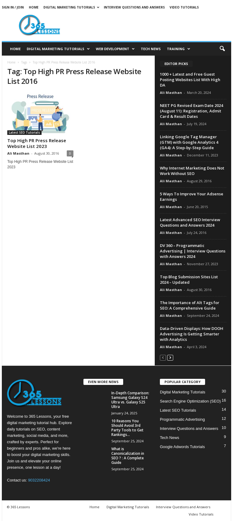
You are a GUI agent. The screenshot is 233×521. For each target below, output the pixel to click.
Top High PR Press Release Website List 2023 (36, 143)
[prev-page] (163, 357)
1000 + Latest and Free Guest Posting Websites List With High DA (190, 79)
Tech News (151, 48)
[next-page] (170, 357)
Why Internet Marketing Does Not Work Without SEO (192, 170)
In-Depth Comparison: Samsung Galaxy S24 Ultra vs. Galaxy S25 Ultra (130, 399)
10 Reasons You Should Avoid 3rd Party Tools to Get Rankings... (127, 427)
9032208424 (39, 480)
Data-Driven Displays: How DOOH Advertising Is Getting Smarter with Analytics (191, 334)
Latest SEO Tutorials (24, 132)
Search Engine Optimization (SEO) (190, 401)
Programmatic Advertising (182, 419)
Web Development (115, 49)
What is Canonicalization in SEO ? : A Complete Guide (127, 455)
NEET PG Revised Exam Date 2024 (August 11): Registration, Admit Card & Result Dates (191, 111)
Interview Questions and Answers (134, 7)
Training (178, 49)
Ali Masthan (18, 153)
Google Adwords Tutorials (182, 446)
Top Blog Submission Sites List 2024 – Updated (189, 279)
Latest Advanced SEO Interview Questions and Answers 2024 (190, 222)
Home (34, 7)
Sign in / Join (13, 7)
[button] (222, 49)
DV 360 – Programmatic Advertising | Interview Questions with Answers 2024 (192, 251)
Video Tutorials (184, 7)
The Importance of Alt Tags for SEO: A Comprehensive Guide (189, 305)
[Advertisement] (154, 25)
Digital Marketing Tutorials (71, 7)
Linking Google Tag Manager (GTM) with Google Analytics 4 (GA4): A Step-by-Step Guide (189, 142)
